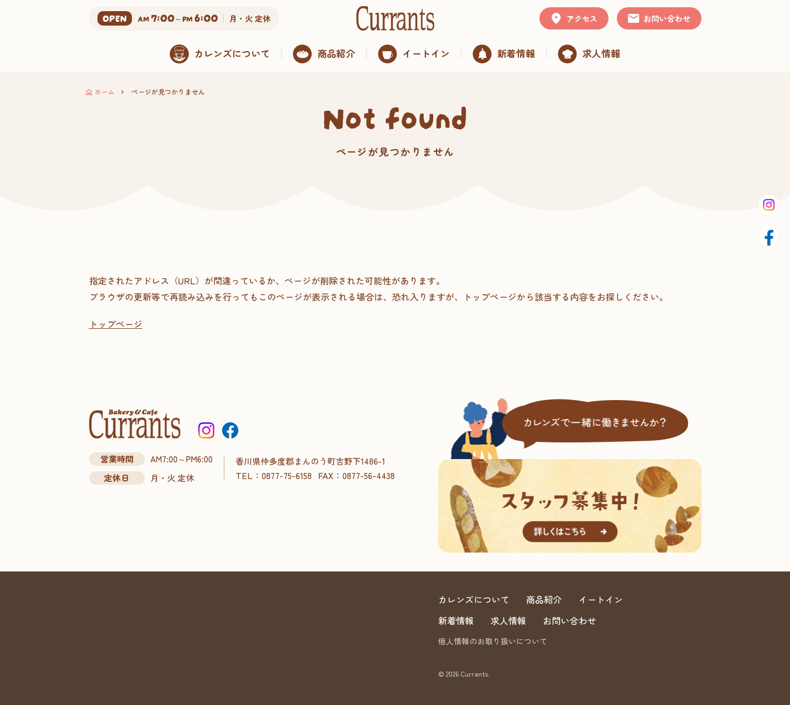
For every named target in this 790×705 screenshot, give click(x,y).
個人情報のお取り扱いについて (492, 641)
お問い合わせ (569, 620)
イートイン (600, 599)
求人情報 (508, 620)
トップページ (116, 324)
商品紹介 (544, 599)
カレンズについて (473, 599)
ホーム (105, 91)
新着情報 (456, 620)
